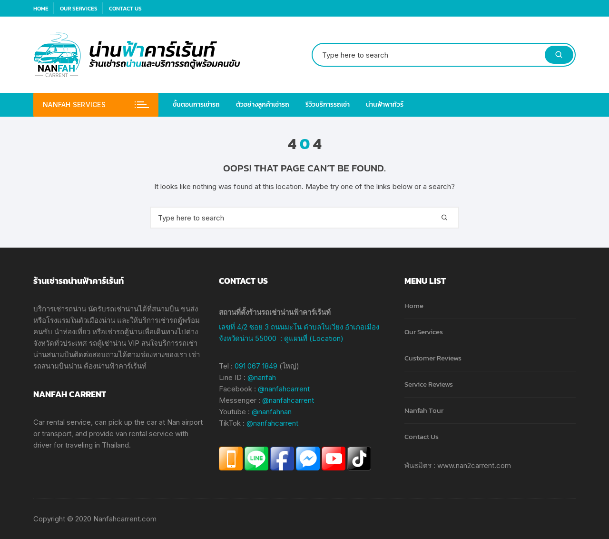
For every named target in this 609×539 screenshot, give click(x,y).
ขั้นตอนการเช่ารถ (196, 105)
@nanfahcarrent (284, 388)
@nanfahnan (272, 411)
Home (41, 8)
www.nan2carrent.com (474, 465)
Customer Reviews (433, 357)
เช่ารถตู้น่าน (123, 331)
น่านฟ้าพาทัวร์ (384, 105)
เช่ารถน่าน (70, 308)
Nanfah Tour (423, 410)
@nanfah (261, 377)
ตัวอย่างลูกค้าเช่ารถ (262, 105)
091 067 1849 (256, 365)
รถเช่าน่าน (122, 308)
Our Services (79, 8)
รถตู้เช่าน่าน (107, 343)
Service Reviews (428, 384)
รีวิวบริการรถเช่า (327, 105)
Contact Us (125, 8)
